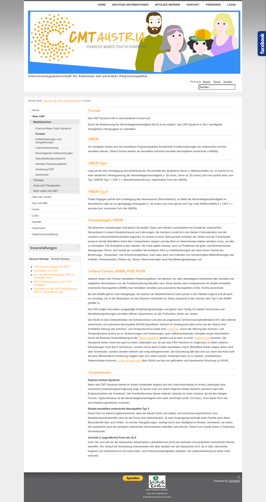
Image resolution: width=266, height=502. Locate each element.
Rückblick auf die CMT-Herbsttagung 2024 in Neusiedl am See (55, 290)
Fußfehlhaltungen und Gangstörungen (48, 141)
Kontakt (193, 4)
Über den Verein (41, 196)
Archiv (36, 209)
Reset (216, 81)
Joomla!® (234, 480)
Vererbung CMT (44, 169)
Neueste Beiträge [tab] (39, 259)
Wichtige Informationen (130, 4)
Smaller (227, 81)
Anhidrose (173, 329)
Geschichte (42, 174)
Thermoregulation (148, 337)
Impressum (38, 228)
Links (35, 215)
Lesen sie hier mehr (129, 360)
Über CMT (57, 100)
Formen (40, 133)
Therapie (38, 180)
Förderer (213, 4)
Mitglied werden (167, 4)
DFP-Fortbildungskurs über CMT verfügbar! (52, 283)
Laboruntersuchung (46, 147)
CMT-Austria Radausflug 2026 (51, 266)
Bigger (207, 81)
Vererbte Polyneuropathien (51, 163)
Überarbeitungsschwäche (50, 158)
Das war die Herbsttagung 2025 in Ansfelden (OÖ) (53, 276)
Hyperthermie (202, 337)
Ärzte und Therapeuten (46, 185)
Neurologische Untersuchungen (54, 153)
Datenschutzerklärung (45, 234)
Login (231, 4)
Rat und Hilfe (40, 203)
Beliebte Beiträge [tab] (60, 259)
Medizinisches (73, 100)
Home (102, 4)
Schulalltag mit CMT (45, 270)
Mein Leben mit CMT (45, 190)
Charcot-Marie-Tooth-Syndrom (53, 128)
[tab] (78, 246)
